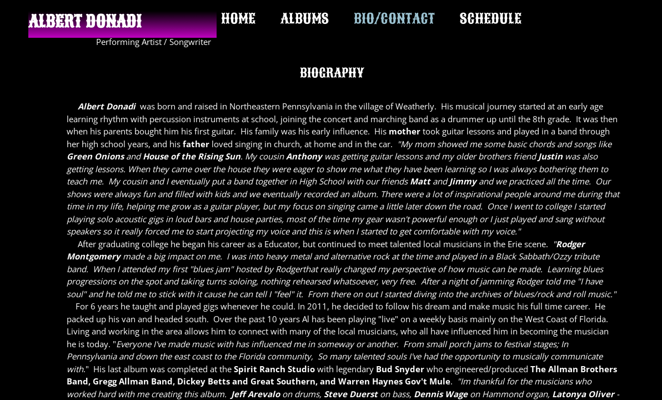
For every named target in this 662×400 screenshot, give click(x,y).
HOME (238, 18)
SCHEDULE (490, 18)
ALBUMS (304, 18)
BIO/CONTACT (394, 18)
